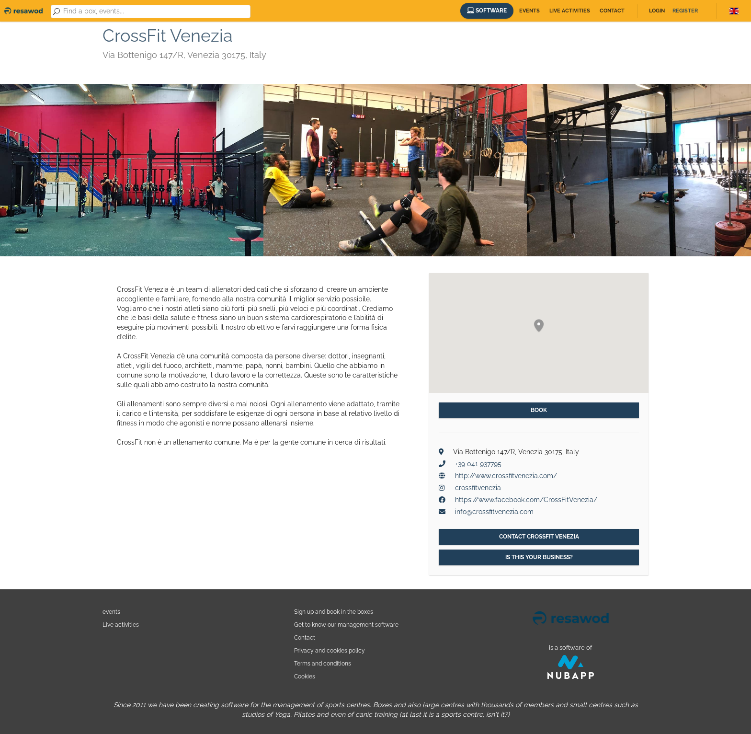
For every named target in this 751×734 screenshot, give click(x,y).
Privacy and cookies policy (329, 650)
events (111, 611)
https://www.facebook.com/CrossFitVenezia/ (526, 500)
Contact (612, 11)
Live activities (569, 11)
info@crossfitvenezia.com (494, 512)
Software (487, 10)
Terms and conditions (322, 663)
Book (539, 410)
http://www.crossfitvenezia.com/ (506, 476)
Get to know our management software (346, 624)
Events (529, 11)
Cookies (304, 676)
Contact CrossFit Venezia (539, 536)
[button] (539, 326)
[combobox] (155, 11)
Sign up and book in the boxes (333, 611)
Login (657, 11)
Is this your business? (539, 557)
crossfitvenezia (478, 488)
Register (685, 11)
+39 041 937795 (478, 464)
